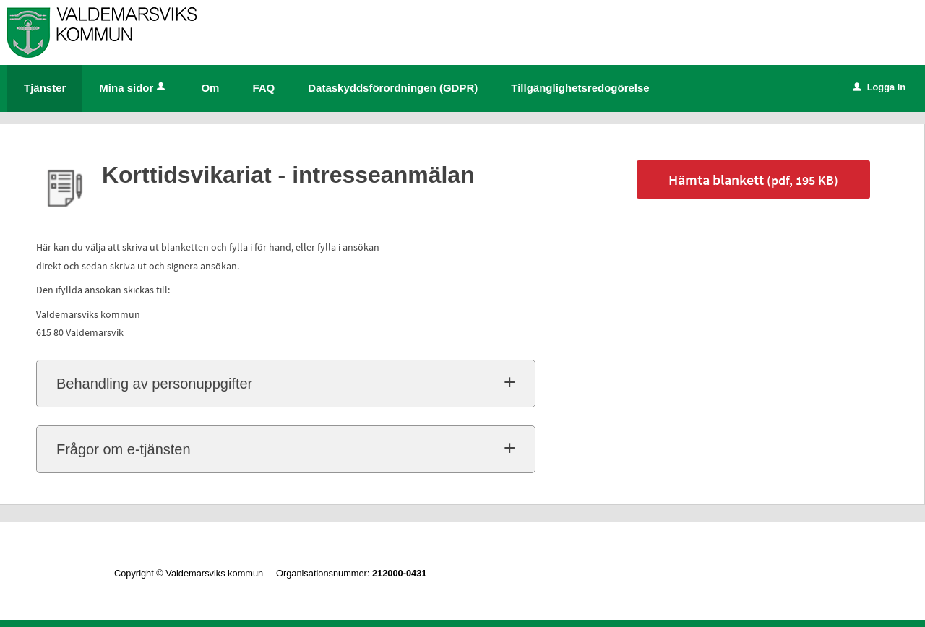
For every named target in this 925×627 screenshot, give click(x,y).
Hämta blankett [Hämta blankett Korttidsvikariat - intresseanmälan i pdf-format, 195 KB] (753, 179)
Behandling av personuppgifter (154, 384)
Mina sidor (133, 88)
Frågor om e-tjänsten (123, 449)
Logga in (879, 87)
